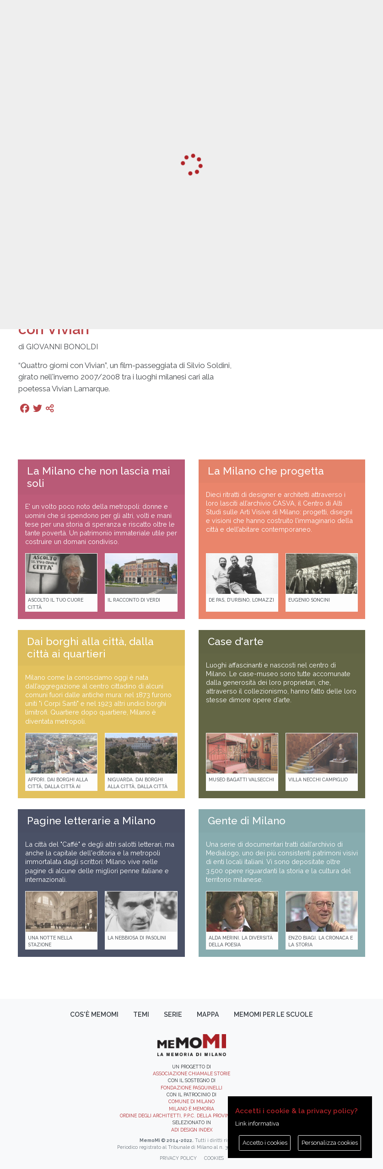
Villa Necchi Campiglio (318, 779)
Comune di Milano (191, 1101)
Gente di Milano (247, 821)
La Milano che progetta (266, 471)
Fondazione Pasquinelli (191, 1087)
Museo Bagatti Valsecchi (241, 779)
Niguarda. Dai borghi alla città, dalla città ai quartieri (140, 786)
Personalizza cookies (330, 1142)
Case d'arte (236, 641)
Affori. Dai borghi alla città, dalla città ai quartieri (58, 786)
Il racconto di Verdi (134, 600)
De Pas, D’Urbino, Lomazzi (241, 600)
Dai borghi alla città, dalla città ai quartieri (90, 647)
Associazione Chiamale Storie (191, 1073)
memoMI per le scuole (273, 1014)
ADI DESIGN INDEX (191, 1129)
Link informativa (257, 1123)
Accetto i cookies (265, 1142)
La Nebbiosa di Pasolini (137, 937)
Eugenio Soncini (309, 600)
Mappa (208, 1014)
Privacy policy (178, 1158)
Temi (141, 1014)
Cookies (214, 1158)
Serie (173, 1014)
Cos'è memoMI (94, 1014)
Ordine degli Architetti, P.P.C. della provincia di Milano (191, 1115)
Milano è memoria (191, 1108)
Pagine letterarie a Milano (91, 821)
